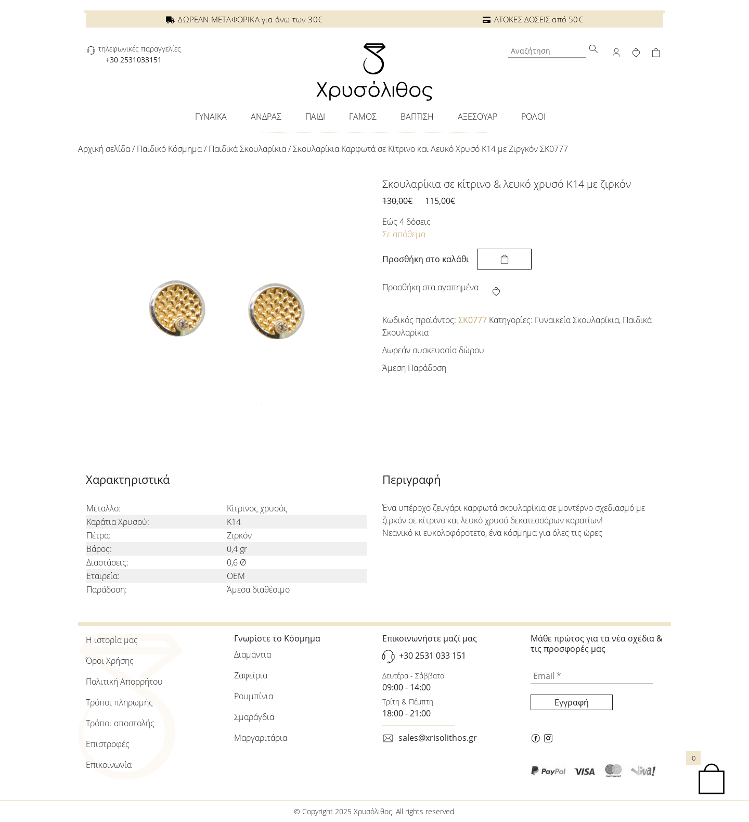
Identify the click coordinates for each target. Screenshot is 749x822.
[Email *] (592, 676)
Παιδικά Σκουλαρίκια (247, 149)
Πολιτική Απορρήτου (124, 681)
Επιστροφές (108, 744)
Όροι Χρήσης (110, 660)
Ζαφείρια (250, 675)
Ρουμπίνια (253, 696)
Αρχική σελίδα (104, 149)
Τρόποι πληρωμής (119, 702)
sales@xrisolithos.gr (437, 737)
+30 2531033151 (134, 60)
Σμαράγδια (254, 717)
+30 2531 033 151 (432, 655)
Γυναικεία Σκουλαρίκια (577, 320)
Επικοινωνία (109, 764)
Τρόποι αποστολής (120, 723)
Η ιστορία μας (112, 640)
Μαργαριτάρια (260, 737)
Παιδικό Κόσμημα (169, 149)
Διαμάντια (252, 654)
